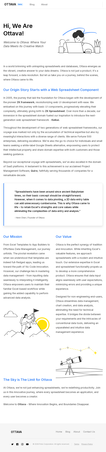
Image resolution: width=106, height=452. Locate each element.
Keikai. (55, 119)
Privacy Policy (87, 444)
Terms (76, 444)
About (44, 4)
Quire (34, 170)
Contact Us (89, 431)
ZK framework (25, 102)
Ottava (10, 4)
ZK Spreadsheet (55, 111)
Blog (32, 4)
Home (59, 431)
